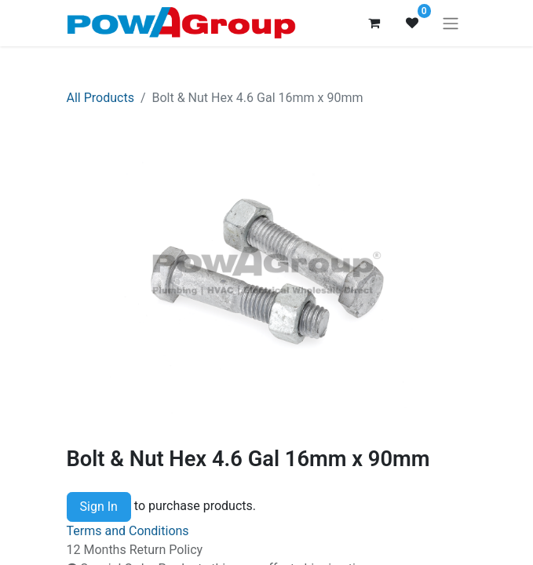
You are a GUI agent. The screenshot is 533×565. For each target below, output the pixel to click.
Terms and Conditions (128, 530)
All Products (100, 97)
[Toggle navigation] (450, 23)
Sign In (99, 506)
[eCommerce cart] (374, 22)
